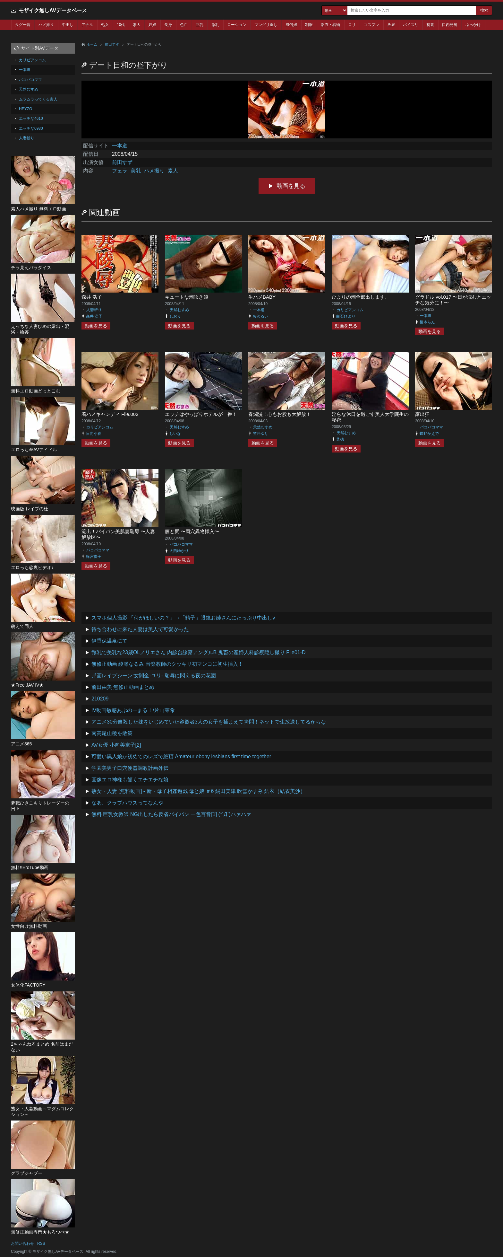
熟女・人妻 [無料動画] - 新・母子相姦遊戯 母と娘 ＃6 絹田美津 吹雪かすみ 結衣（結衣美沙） (198, 791)
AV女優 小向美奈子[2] (116, 745)
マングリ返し (265, 24)
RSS (41, 1243)
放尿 (391, 24)
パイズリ (410, 24)
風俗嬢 (291, 24)
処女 (105, 24)
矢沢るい (260, 316)
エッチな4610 (31, 118)
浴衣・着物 (330, 24)
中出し (67, 24)
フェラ (119, 170)
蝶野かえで (429, 433)
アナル (87, 24)
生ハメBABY (262, 297)
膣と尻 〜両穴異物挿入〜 (192, 531)
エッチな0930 (31, 128)
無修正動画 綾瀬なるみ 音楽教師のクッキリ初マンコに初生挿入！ (167, 664)
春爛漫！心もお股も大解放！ (279, 414)
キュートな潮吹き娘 (186, 297)
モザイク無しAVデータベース (53, 10)
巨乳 (199, 24)
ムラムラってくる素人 (38, 99)
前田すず (112, 44)
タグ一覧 (22, 24)
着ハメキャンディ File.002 (110, 414)
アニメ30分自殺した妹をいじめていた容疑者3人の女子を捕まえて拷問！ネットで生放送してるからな (208, 722)
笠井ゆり (260, 433)
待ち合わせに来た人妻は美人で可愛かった (140, 629)
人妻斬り (94, 310)
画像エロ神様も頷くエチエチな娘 (129, 779)
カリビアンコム (350, 310)
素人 (137, 24)
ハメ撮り (46, 24)
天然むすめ (179, 310)
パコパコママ (431, 427)
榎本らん (427, 322)
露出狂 (422, 414)
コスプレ (371, 24)
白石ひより (345, 316)
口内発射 (449, 24)
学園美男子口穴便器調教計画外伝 (129, 768)
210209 (99, 698)
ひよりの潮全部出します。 (360, 297)
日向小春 (93, 433)
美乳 (136, 170)
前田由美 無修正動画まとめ (122, 687)
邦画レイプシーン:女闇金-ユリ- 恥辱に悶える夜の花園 (153, 675)
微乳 (215, 24)
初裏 (430, 24)
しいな (175, 433)
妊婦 (152, 24)
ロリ (352, 24)
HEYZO (25, 109)
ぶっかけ (473, 24)
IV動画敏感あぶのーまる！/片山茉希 (133, 710)
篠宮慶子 (93, 556)
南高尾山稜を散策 (111, 733)
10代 (121, 24)
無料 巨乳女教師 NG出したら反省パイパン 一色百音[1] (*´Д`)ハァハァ (171, 814)
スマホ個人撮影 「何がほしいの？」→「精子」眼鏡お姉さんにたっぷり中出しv (183, 617)
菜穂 (340, 439)
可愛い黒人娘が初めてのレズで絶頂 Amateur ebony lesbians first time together (181, 756)
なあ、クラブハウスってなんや (127, 802)
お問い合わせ (22, 1243)
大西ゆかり (179, 551)
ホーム (92, 44)
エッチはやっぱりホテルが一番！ (201, 414)
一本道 (119, 145)
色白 (184, 24)
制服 (309, 24)
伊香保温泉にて (109, 641)
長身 (168, 24)
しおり (175, 316)
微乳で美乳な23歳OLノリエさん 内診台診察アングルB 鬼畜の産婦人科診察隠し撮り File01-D (198, 652)
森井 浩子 (91, 297)
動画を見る (291, 186)
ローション (236, 24)
